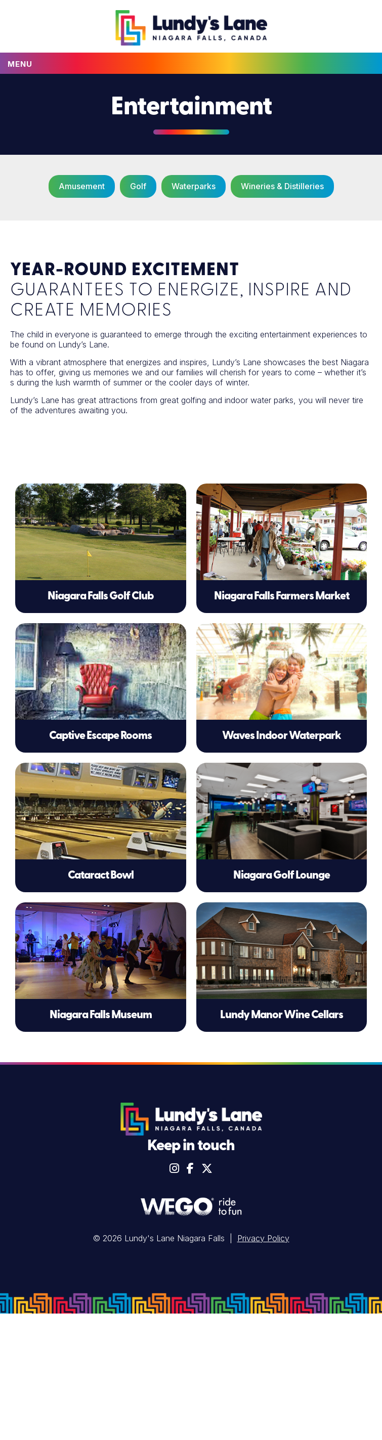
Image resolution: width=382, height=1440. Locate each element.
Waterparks (194, 186)
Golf (138, 186)
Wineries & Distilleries (282, 186)
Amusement (82, 186)
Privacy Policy (263, 1238)
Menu (20, 64)
